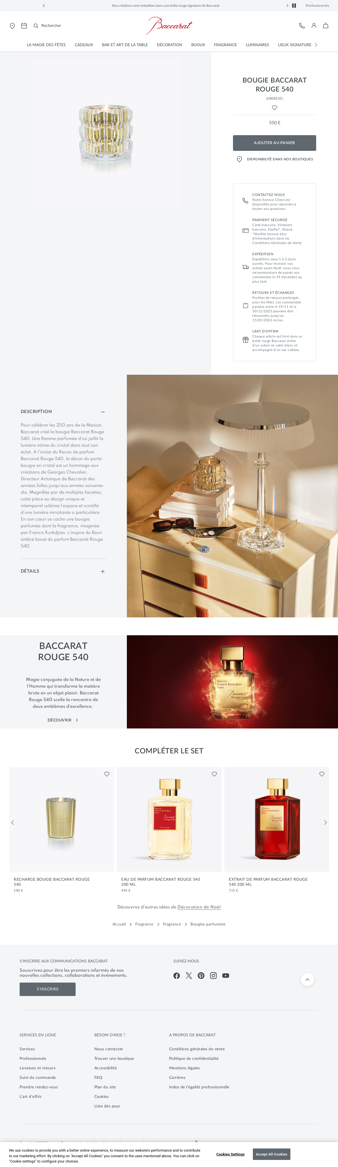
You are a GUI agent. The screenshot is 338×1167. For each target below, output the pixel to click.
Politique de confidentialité (194, 1059)
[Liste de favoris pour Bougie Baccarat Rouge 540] (274, 107)
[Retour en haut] (307, 979)
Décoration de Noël (199, 907)
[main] (169, 334)
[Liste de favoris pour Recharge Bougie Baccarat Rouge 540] (106, 774)
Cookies (101, 1097)
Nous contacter (108, 1049)
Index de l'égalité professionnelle (199, 1087)
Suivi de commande (38, 1078)
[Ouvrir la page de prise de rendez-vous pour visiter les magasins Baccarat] (24, 25)
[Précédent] (12, 822)
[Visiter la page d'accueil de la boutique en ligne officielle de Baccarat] (169, 26)
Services (27, 1049)
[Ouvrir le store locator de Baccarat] (12, 25)
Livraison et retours (37, 1068)
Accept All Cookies (271, 1154)
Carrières (177, 1078)
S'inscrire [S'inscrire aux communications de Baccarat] (48, 989)
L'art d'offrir (31, 1097)
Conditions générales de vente (197, 1049)
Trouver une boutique (114, 1059)
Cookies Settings (230, 1154)
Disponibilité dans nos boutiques (274, 159)
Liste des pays (107, 1106)
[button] (44, 5)
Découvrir (63, 720)
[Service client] (302, 25)
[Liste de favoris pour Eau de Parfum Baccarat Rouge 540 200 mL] (214, 774)
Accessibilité (105, 1068)
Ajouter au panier (274, 143)
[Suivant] (325, 822)
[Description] (63, 411)
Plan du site (105, 1087)
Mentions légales (184, 1068)
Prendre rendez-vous (39, 1087)
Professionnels (317, 5)
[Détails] (63, 571)
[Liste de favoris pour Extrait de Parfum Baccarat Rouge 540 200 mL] (322, 774)
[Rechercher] (47, 25)
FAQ (98, 1078)
